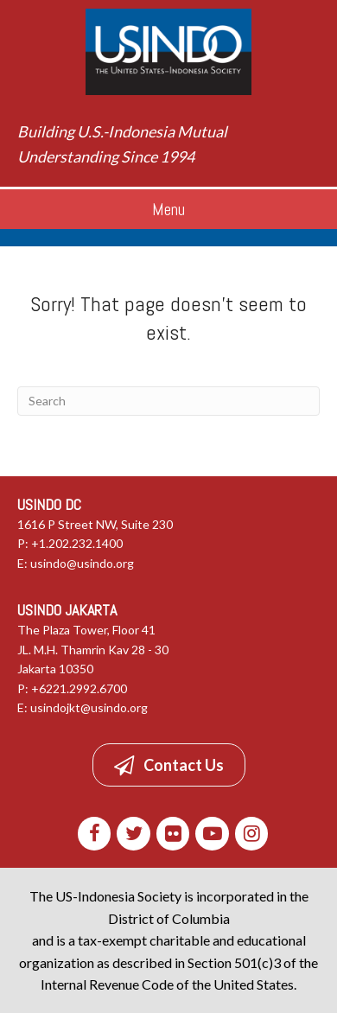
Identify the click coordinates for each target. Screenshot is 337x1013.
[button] (168, 765)
